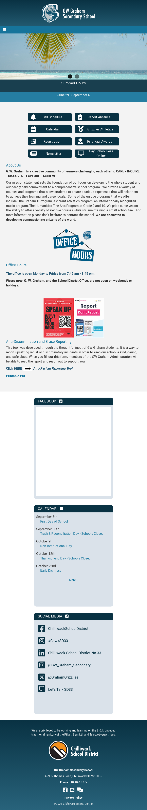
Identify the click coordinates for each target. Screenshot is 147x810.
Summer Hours (73, 83)
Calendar (52, 129)
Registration (52, 141)
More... (73, 580)
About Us (13, 165)
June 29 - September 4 (73, 95)
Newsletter (53, 153)
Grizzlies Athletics (100, 129)
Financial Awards (99, 141)
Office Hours (16, 264)
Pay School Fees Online (101, 153)
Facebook (50, 401)
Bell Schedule (52, 117)
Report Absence (99, 117)
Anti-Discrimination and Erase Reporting (39, 341)
